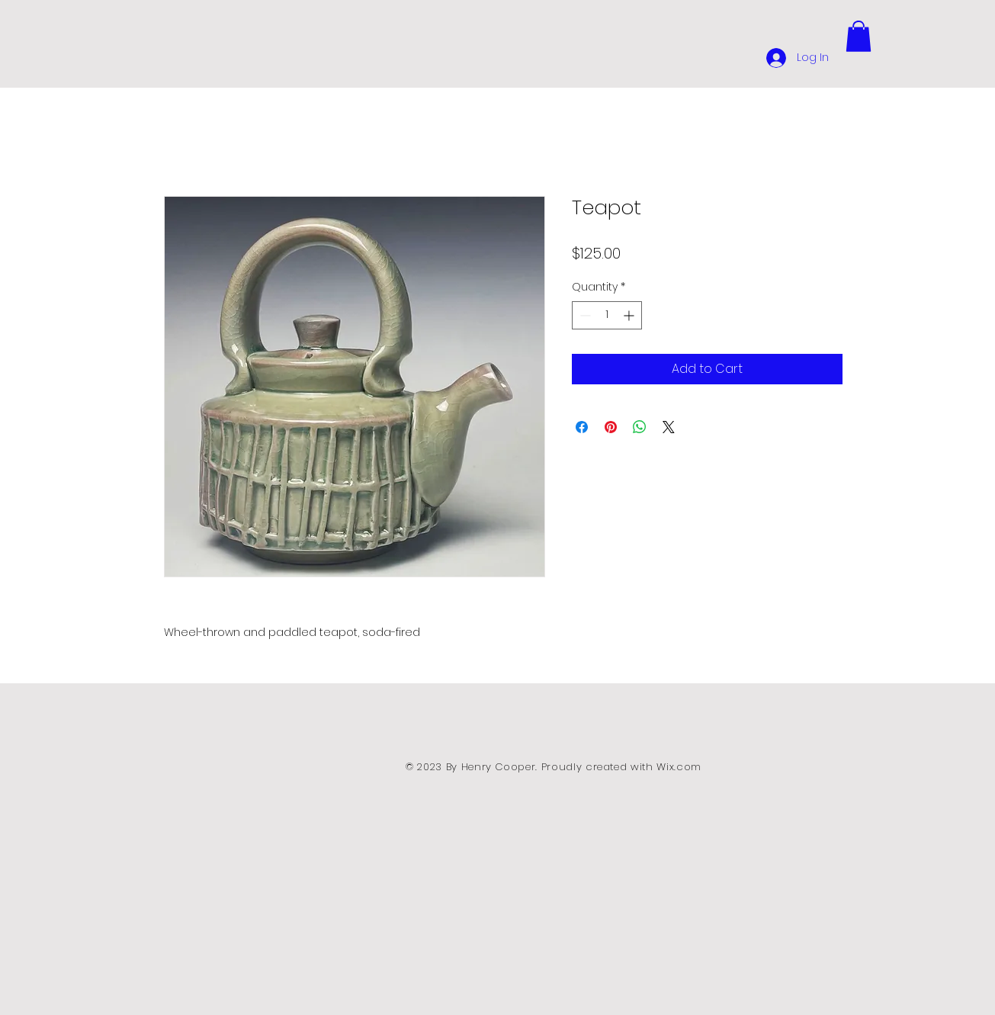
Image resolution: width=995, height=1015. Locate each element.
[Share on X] (669, 427)
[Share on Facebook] (582, 427)
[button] (858, 36)
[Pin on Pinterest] (611, 427)
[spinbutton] (607, 315)
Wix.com (678, 767)
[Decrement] (583, 315)
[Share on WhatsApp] (640, 427)
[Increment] (630, 315)
